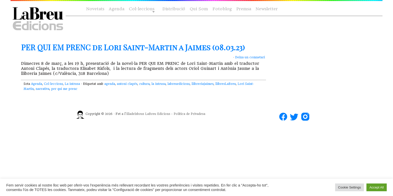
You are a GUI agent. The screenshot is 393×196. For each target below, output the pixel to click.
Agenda (116, 9)
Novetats (95, 9)
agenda (109, 84)
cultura (144, 84)
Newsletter (267, 9)
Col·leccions (141, 9)
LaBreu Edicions (157, 114)
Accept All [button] (376, 187)
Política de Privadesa (189, 114)
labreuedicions (178, 84)
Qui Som (199, 9)
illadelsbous (135, 114)
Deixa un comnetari (250, 57)
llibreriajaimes (202, 84)
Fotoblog (222, 9)
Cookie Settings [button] (349, 187)
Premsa (243, 9)
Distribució (173, 9)
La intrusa (72, 84)
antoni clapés (127, 84)
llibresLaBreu (225, 84)
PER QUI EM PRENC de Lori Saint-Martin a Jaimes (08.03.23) (133, 47)
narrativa (42, 89)
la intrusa (158, 84)
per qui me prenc (64, 89)
